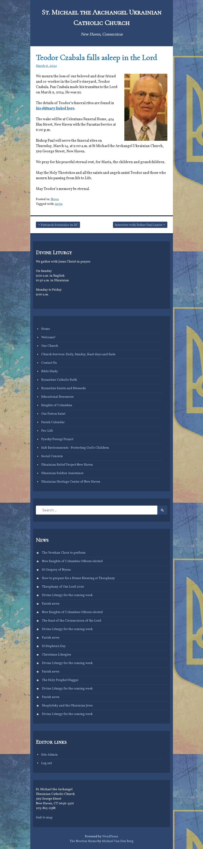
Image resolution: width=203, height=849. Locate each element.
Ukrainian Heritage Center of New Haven (70, 482)
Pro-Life (47, 431)
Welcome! (48, 337)
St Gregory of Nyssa (56, 570)
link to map (44, 817)
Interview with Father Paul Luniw (138, 225)
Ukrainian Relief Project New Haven (67, 465)
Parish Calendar (53, 422)
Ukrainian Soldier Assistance (62, 473)
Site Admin (49, 755)
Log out (46, 763)
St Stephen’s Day (54, 646)
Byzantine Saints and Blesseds (63, 388)
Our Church (49, 346)
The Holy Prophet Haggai (60, 680)
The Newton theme (83, 841)
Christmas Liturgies (56, 655)
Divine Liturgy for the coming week (67, 595)
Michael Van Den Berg (117, 841)
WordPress (110, 836)
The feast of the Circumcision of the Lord (71, 621)
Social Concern (52, 456)
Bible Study (49, 371)
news (59, 204)
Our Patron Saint (53, 414)
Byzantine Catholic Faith (59, 380)
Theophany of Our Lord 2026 (63, 587)
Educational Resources (57, 397)
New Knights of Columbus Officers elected (72, 561)
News (55, 199)
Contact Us (49, 363)
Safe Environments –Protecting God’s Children (75, 448)
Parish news (50, 604)
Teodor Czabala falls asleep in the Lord (96, 57)
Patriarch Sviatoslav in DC (59, 225)
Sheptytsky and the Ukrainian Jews (67, 706)
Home (45, 329)
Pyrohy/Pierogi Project (57, 439)
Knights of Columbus (56, 405)
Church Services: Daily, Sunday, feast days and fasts (78, 354)
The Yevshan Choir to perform (64, 553)
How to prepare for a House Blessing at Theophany (78, 578)
